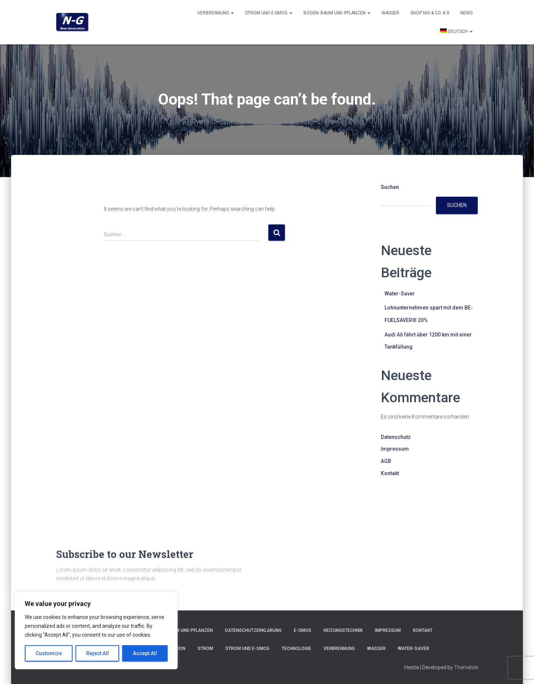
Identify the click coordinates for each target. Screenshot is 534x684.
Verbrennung (215, 13)
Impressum (395, 449)
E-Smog (302, 630)
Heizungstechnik (343, 630)
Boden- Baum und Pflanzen (336, 13)
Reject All (97, 653)
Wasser (390, 13)
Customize (49, 653)
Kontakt (390, 473)
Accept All (145, 653)
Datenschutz (396, 437)
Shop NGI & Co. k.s (429, 13)
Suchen (390, 187)
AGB (386, 461)
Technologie (296, 648)
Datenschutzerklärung (253, 630)
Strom (205, 648)
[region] (96, 630)
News (466, 13)
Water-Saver (399, 294)
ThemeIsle (466, 667)
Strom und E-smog (268, 13)
